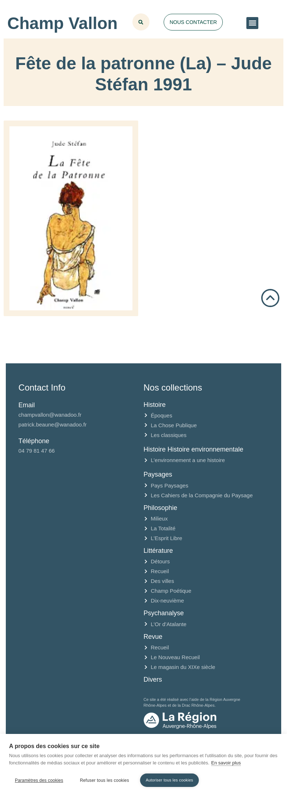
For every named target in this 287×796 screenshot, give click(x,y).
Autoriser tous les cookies (169, 780)
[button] (252, 23)
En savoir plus (226, 763)
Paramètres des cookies (39, 780)
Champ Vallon (62, 23)
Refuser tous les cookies (104, 780)
